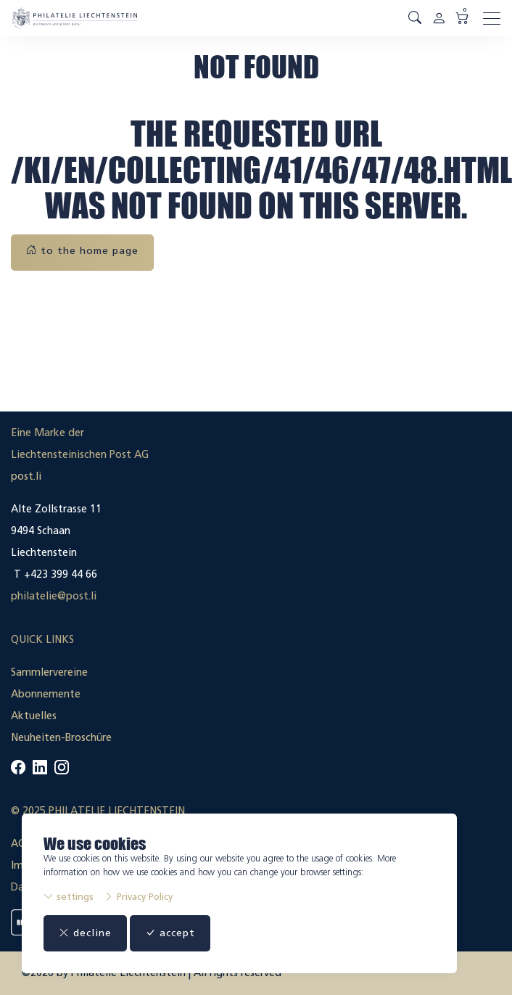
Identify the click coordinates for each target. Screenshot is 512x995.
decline (85, 933)
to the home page (82, 251)
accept (170, 933)
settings (69, 896)
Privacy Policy (138, 896)
